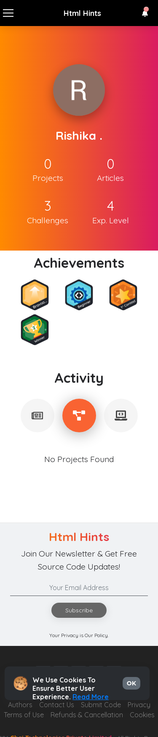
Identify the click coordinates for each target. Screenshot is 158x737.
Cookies (142, 715)
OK (131, 683)
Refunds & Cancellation (87, 715)
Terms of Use (24, 715)
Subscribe (79, 610)
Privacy (139, 704)
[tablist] (37, 415)
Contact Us (56, 704)
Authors (20, 704)
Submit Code (101, 704)
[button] (145, 13)
